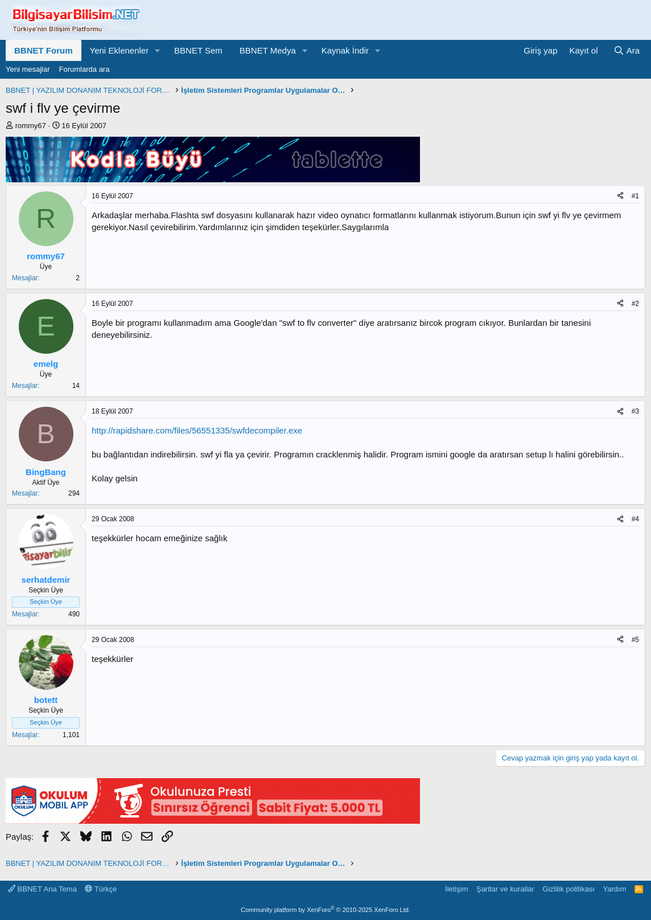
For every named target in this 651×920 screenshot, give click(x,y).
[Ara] (626, 50)
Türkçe (101, 889)
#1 (635, 196)
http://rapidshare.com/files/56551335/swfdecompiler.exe (197, 430)
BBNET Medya (268, 50)
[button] (158, 50)
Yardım (615, 889)
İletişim (456, 889)
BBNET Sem (198, 50)
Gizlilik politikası (568, 889)
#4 (635, 519)
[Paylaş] (620, 196)
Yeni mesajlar (28, 69)
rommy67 (30, 125)
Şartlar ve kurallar (505, 889)
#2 (635, 304)
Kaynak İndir (345, 50)
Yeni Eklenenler (119, 50)
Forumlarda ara (84, 69)
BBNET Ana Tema (42, 889)
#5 (635, 640)
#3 (635, 411)
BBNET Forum (43, 50)
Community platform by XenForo (325, 909)
